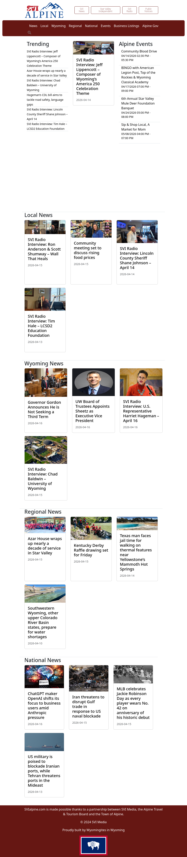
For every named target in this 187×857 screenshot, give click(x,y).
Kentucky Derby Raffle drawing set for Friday (91, 550)
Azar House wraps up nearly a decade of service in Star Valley (45, 546)
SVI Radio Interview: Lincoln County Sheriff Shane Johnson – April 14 (47, 114)
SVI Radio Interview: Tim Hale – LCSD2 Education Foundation (41, 326)
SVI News (82, 10)
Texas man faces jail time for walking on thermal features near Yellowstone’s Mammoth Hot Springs (136, 552)
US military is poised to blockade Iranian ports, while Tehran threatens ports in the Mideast (44, 771)
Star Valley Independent (105, 10)
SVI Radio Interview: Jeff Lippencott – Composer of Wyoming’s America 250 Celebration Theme (89, 76)
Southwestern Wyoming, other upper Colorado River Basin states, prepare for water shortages (43, 622)
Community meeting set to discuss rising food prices (87, 250)
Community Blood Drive (139, 51)
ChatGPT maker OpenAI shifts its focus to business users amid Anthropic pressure (44, 705)
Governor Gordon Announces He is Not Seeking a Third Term (44, 409)
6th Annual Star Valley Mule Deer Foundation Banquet (138, 103)
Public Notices (148, 10)
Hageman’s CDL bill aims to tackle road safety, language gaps (45, 99)
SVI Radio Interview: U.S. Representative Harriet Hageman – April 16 (141, 411)
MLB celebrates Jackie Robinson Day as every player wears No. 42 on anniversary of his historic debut (133, 703)
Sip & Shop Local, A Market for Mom (135, 127)
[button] (30, 32)
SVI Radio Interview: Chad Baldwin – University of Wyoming (43, 85)
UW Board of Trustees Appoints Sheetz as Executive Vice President (92, 411)
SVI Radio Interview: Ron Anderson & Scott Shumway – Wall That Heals (44, 249)
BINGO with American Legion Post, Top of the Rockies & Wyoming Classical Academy (138, 75)
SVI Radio (129, 10)
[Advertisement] (93, 179)
